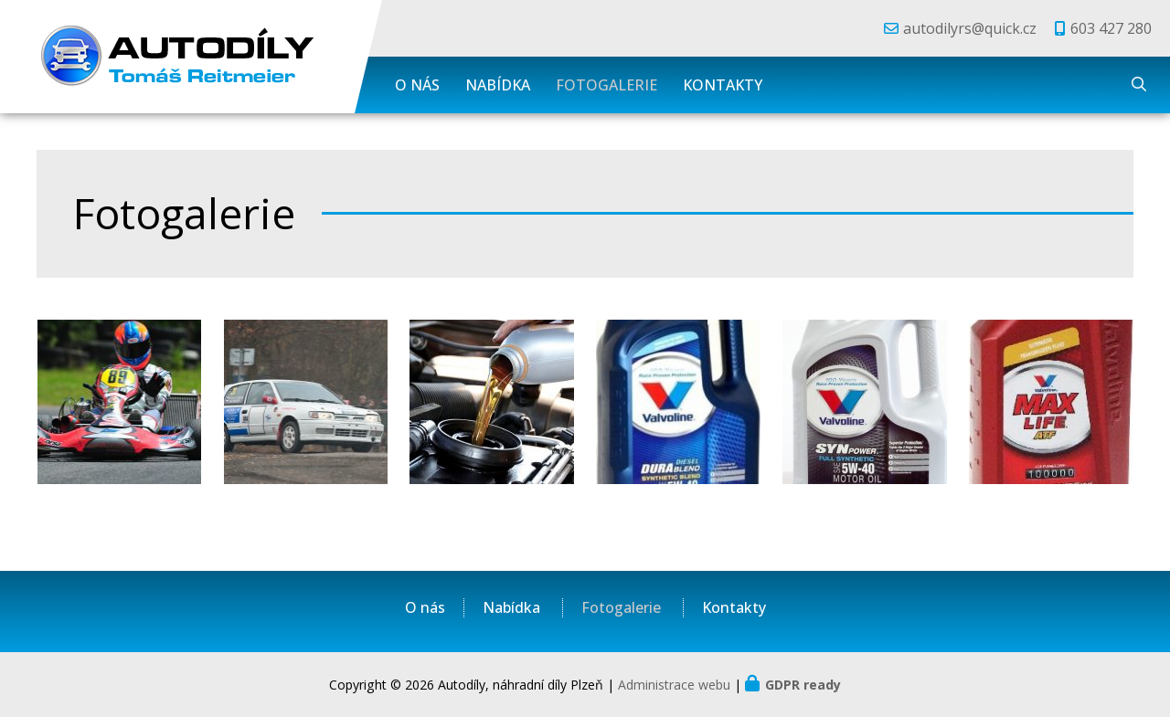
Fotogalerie (606, 85)
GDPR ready (803, 684)
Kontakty (722, 85)
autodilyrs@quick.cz (970, 28)
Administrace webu (674, 684)
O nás (417, 85)
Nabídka (497, 85)
